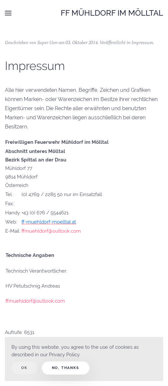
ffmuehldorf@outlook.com (51, 231)
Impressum (142, 42)
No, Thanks (65, 368)
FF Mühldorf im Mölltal (112, 13)
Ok (24, 368)
